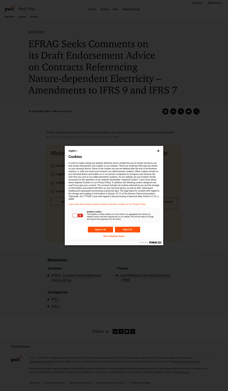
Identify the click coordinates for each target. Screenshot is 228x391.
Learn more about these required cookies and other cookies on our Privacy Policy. (107, 204)
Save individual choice (114, 236)
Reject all (127, 229)
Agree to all (100, 229)
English (73, 151)
